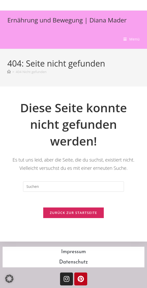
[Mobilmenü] (131, 39)
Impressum (73, 251)
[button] (9, 278)
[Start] (9, 71)
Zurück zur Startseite (73, 212)
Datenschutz (73, 262)
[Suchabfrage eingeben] (73, 186)
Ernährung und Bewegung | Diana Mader (67, 20)
